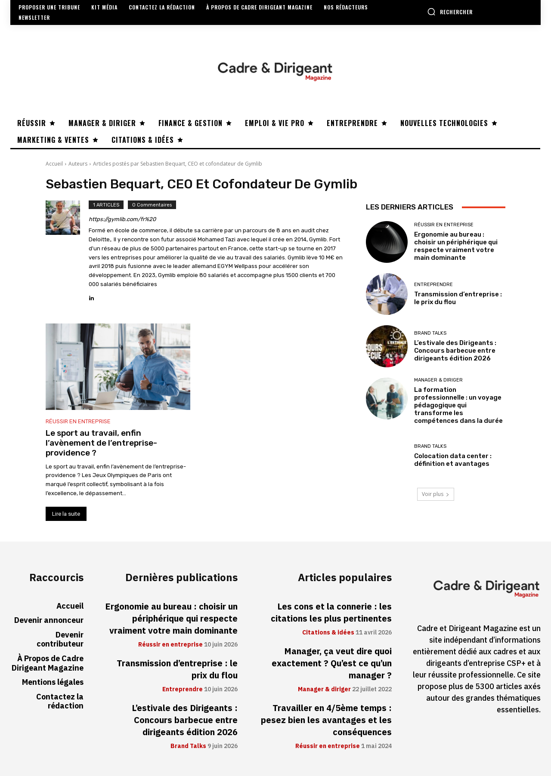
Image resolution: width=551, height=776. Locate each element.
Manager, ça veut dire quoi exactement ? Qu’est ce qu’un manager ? (332, 663)
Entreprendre (433, 284)
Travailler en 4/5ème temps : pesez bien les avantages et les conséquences (326, 720)
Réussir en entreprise (78, 421)
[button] (450, 11)
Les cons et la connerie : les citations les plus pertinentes (331, 612)
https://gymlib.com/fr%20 (122, 219)
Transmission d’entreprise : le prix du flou (177, 669)
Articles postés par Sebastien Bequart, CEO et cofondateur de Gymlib (177, 163)
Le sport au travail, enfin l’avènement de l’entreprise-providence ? (101, 443)
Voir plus (435, 494)
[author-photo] (67, 251)
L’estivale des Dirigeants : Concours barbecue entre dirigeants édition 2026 (455, 350)
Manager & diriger (438, 380)
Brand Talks (430, 333)
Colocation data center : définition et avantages (453, 460)
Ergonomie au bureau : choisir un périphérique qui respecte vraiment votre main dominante (456, 246)
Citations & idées (328, 633)
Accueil (54, 163)
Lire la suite (66, 514)
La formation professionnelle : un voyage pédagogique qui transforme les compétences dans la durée (458, 405)
